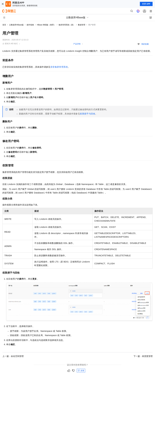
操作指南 (30, 25)
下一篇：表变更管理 (143, 356)
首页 (4, 25)
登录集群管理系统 (59, 67)
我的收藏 (145, 44)
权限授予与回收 (87, 113)
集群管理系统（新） (67, 25)
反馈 (81, 371)
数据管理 (81, 25)
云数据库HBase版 (16, 25)
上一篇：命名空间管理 (13, 356)
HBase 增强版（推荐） (46, 25)
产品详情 (77, 44)
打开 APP (146, 4)
